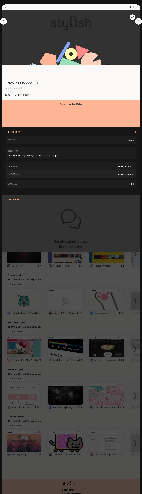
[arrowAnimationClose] (3, 21)
